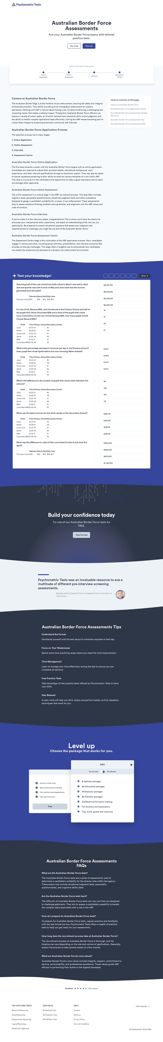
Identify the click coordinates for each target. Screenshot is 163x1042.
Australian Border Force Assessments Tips (127, 120)
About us (77, 1019)
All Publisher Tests (50, 1023)
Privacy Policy (79, 1023)
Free (50, 810)
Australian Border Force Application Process (128, 109)
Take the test (81, 538)
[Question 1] (105, 276)
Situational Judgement (21, 1032)
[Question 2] (111, 276)
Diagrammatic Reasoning (22, 1023)
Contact (77, 1014)
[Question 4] (122, 276)
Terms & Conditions (82, 1028)
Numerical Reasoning (20, 1014)
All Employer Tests (50, 1019)
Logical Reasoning (19, 1028)
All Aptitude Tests (50, 1014)
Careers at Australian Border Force (124, 105)
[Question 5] (128, 276)
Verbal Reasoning (19, 1019)
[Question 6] (134, 276)
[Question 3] (117, 276)
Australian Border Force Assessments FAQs (127, 124)
